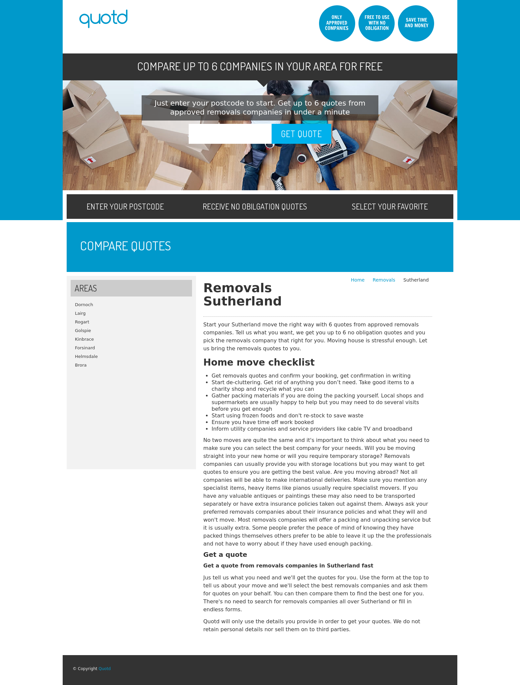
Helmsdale (86, 356)
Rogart (82, 321)
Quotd (104, 668)
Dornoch (84, 304)
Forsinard (85, 347)
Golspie (83, 330)
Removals (385, 280)
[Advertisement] (131, 416)
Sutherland (416, 280)
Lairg (80, 313)
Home (358, 280)
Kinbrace (84, 339)
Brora (81, 365)
